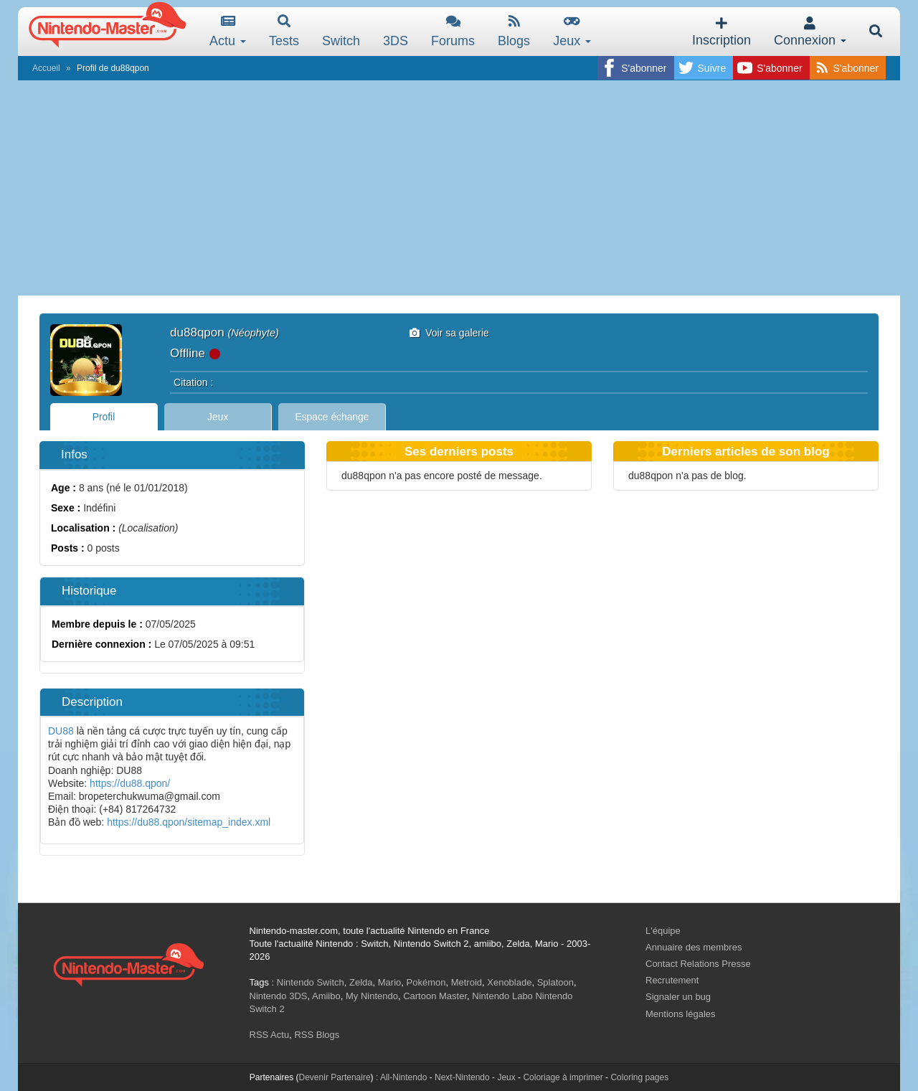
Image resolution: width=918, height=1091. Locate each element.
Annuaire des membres (693, 947)
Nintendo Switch (310, 982)
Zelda (361, 982)
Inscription (721, 31)
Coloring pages (639, 1077)
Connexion (810, 31)
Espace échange (332, 416)
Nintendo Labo (502, 996)
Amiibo (326, 996)
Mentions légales (680, 1014)
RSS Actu (270, 1034)
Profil (104, 416)
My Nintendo (372, 996)
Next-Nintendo (462, 1077)
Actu (227, 31)
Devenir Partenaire (335, 1077)
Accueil (46, 68)
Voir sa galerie (449, 333)
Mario (390, 982)
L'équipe (663, 930)
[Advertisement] (459, 188)
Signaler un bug (678, 996)
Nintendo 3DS (279, 996)
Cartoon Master (435, 996)
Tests (284, 31)
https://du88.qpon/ (130, 783)
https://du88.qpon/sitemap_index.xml (188, 822)
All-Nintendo (403, 1077)
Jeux (572, 31)
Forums (453, 31)
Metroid (466, 982)
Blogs (514, 31)
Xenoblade (509, 982)
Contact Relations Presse (698, 963)
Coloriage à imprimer (562, 1077)
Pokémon (426, 982)
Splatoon (555, 982)
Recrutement (672, 980)
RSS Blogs (316, 1034)
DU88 (61, 731)
